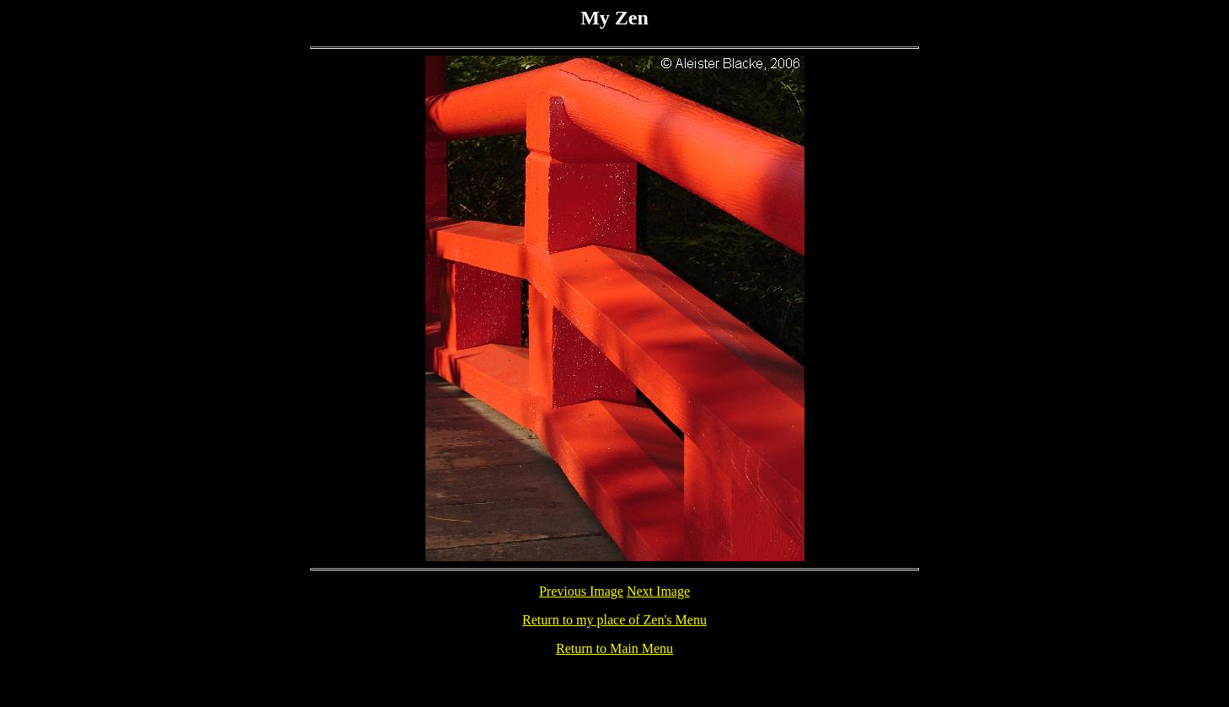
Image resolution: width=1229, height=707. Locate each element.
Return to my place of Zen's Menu (614, 620)
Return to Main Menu (614, 648)
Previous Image (581, 591)
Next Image (658, 591)
